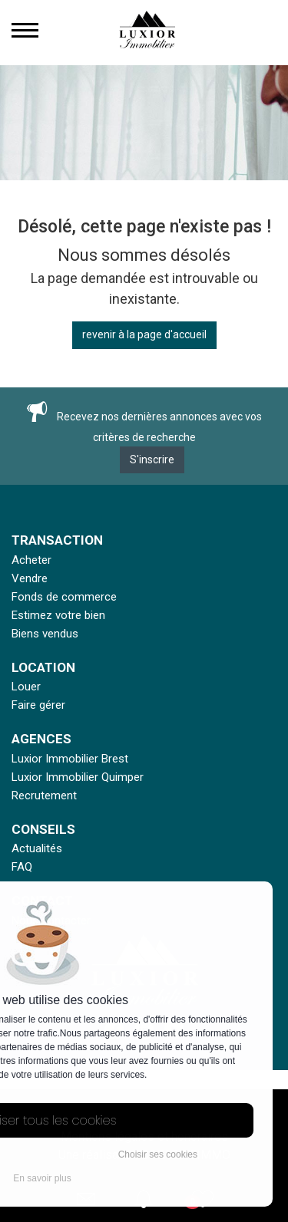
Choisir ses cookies (157, 1154)
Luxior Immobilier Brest (70, 759)
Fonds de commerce (64, 597)
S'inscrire (152, 459)
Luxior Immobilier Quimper (78, 777)
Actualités (37, 848)
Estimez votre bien (58, 615)
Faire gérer (38, 705)
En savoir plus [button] (42, 1178)
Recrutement (44, 795)
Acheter (31, 560)
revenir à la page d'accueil (144, 334)
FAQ (22, 867)
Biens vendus (45, 634)
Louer (26, 686)
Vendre (30, 578)
